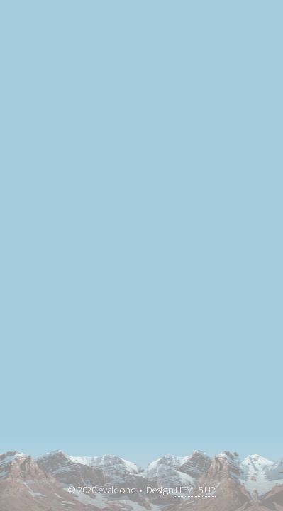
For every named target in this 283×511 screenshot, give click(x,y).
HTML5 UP (195, 489)
